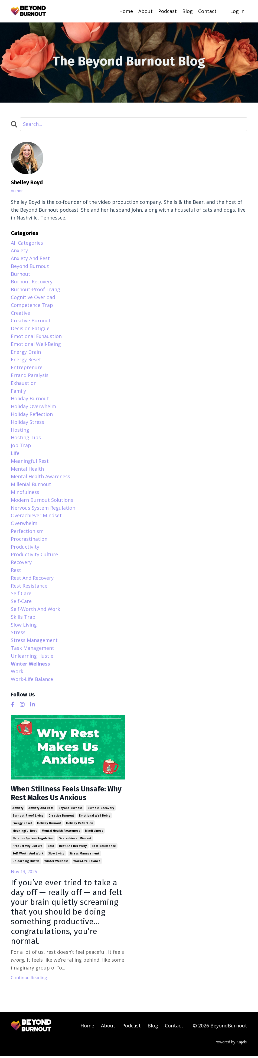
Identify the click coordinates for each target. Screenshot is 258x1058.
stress (18, 632)
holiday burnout (49, 825)
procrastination (29, 538)
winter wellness (56, 863)
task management (32, 647)
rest (50, 848)
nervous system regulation (33, 840)
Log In (237, 11)
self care (21, 593)
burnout (20, 273)
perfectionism (27, 531)
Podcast (167, 11)
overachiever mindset (75, 840)
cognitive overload (33, 297)
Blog (187, 11)
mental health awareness (61, 832)
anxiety (18, 810)
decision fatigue (30, 328)
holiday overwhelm (33, 406)
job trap (21, 445)
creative (20, 312)
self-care (21, 601)
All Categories (27, 242)
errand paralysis (29, 375)
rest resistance (104, 848)
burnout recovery (100, 810)
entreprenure (27, 367)
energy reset (22, 825)
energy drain (26, 351)
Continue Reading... (30, 979)
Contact (207, 11)
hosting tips (26, 437)
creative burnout (61, 817)
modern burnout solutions (42, 499)
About (145, 11)
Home (126, 11)
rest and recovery (73, 848)
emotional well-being (94, 817)
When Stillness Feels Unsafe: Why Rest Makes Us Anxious (64, 794)
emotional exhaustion (36, 336)
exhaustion (24, 382)
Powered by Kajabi (230, 1043)
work (17, 671)
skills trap (23, 616)
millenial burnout (31, 484)
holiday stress (27, 421)
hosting (20, 429)
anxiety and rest (41, 810)
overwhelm (24, 523)
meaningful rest (24, 832)
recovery (21, 562)
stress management (84, 855)
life (15, 453)
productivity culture (27, 848)
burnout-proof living (28, 817)
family (18, 390)
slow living (56, 855)
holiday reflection (79, 825)
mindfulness (94, 832)
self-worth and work (27, 855)
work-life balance (86, 863)
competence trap (32, 305)
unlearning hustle (26, 863)
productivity (25, 546)
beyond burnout (70, 810)
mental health (27, 468)
